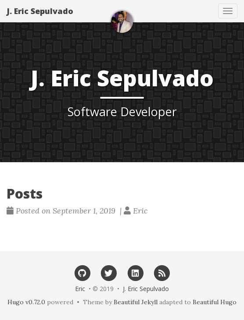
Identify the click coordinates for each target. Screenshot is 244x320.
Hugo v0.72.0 (26, 302)
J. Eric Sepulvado (40, 11)
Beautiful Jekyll (136, 302)
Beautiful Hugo (215, 302)
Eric (80, 288)
